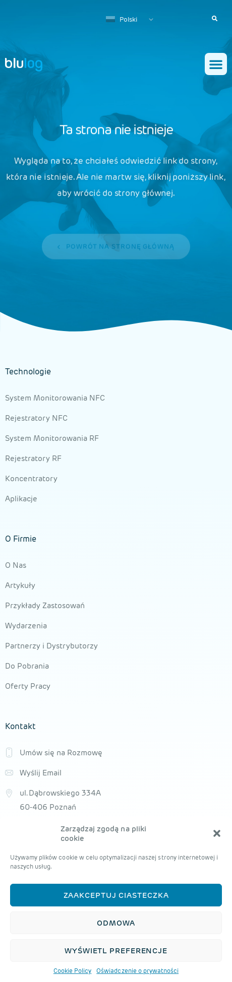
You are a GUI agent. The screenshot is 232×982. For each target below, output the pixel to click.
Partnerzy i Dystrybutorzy (51, 645)
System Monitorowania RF (52, 438)
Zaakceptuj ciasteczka (116, 896)
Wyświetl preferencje (116, 951)
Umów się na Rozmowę (61, 752)
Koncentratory (31, 478)
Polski (121, 19)
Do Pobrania (27, 666)
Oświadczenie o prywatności (137, 971)
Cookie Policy (72, 971)
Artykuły (20, 585)
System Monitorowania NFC (55, 398)
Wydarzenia (26, 625)
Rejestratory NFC (36, 418)
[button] (217, 834)
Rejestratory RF (33, 458)
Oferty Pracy (27, 686)
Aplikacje (21, 498)
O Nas (15, 565)
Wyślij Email (41, 772)
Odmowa (116, 924)
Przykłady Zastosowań (45, 605)
